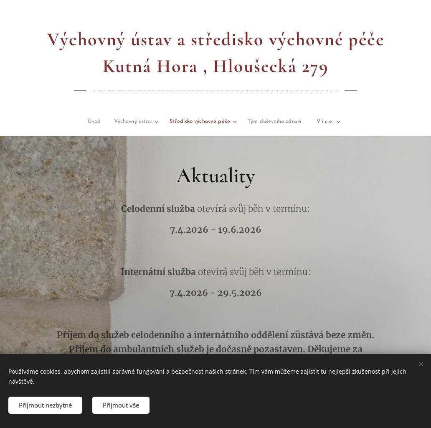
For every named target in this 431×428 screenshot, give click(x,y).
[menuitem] (50, 121)
